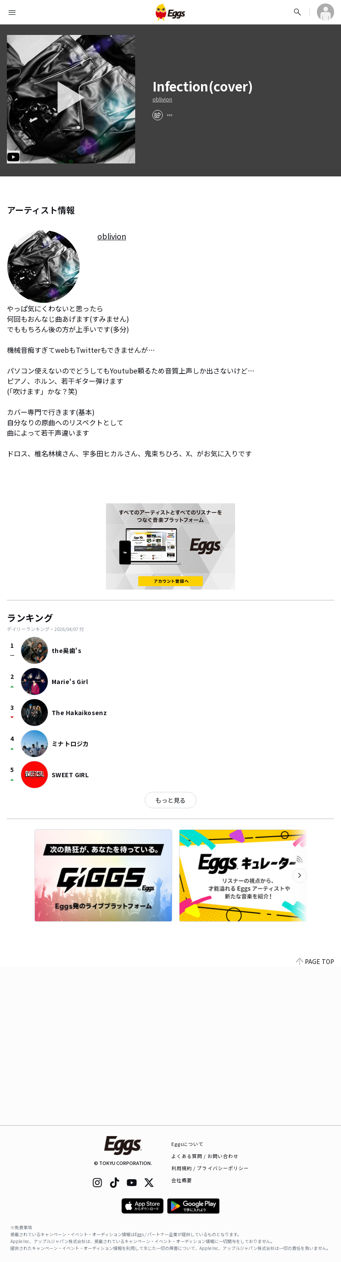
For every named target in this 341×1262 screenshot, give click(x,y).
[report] (169, 115)
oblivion (162, 99)
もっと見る (170, 800)
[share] (157, 115)
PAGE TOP (315, 961)
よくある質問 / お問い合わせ (205, 1155)
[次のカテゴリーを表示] (299, 875)
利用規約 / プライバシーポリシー (210, 1168)
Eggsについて (187, 1143)
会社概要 (181, 1180)
